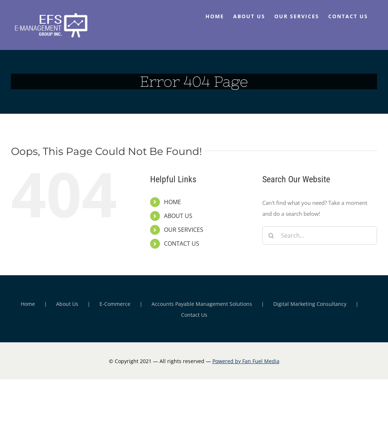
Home (28, 303)
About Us (67, 303)
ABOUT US (178, 216)
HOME (172, 202)
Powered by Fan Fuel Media (245, 361)
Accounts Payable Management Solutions (202, 303)
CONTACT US (181, 244)
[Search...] (319, 235)
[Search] (271, 235)
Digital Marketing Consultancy (309, 303)
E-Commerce (114, 303)
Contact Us (194, 314)
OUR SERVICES (183, 230)
